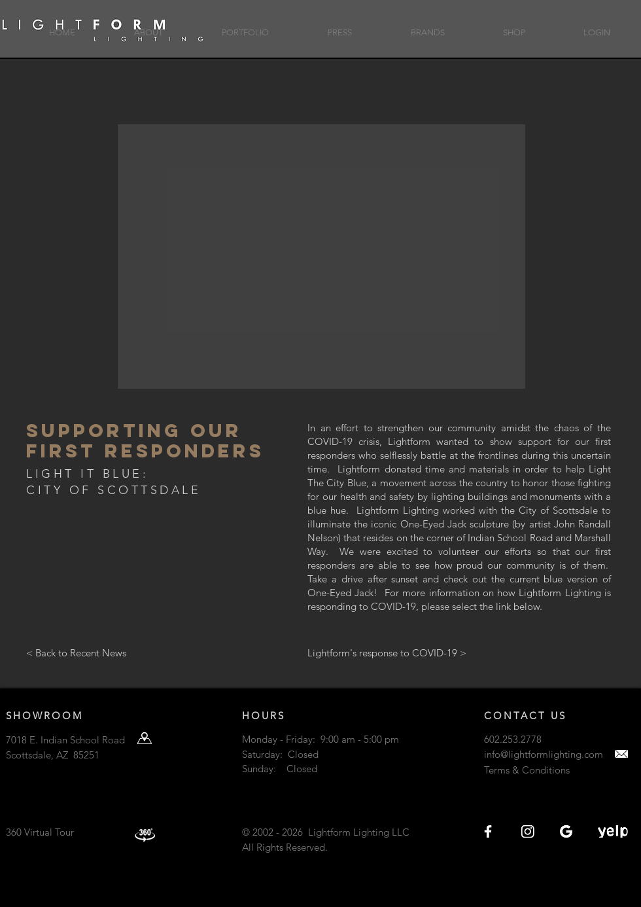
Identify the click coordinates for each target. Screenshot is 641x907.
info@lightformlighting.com (543, 754)
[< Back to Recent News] (119, 652)
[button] (148, 26)
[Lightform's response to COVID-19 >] (443, 652)
